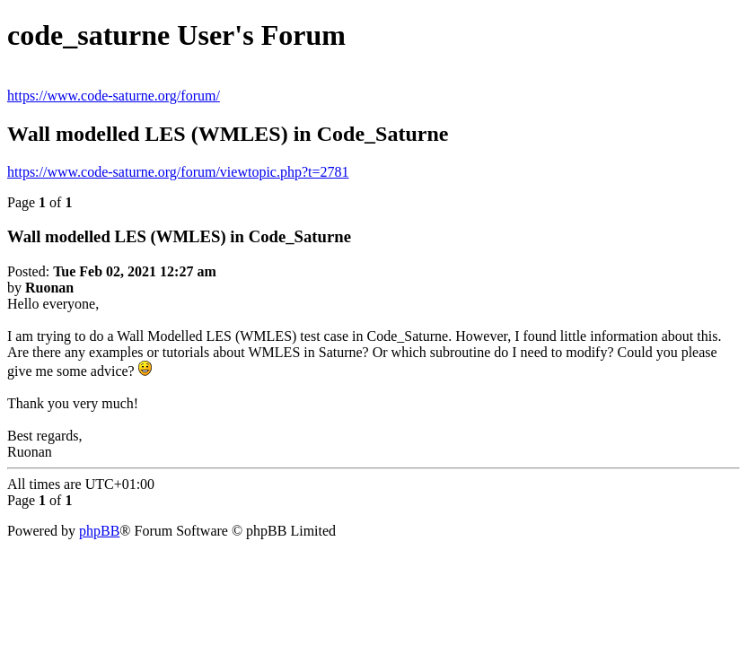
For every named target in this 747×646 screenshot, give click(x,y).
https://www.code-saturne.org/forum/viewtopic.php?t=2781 (178, 171)
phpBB (99, 530)
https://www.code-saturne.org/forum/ (113, 95)
